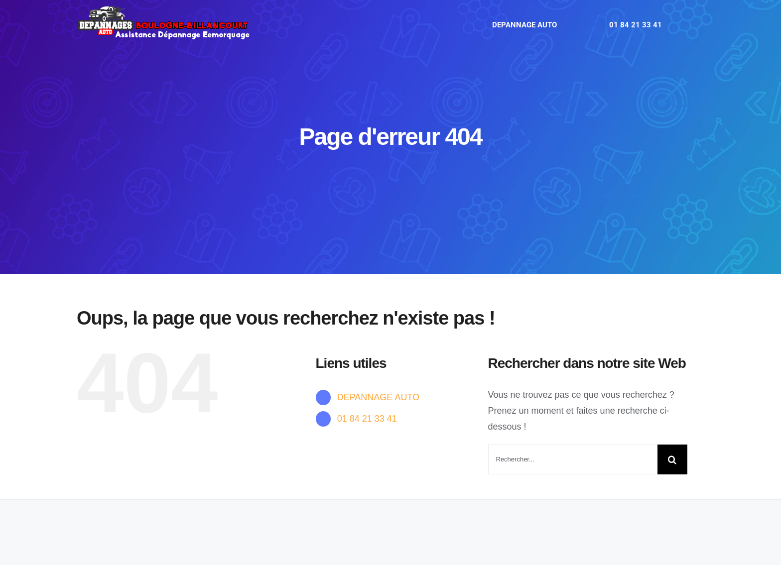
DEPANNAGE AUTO (378, 397)
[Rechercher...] (572, 459)
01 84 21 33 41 (367, 419)
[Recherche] (672, 459)
